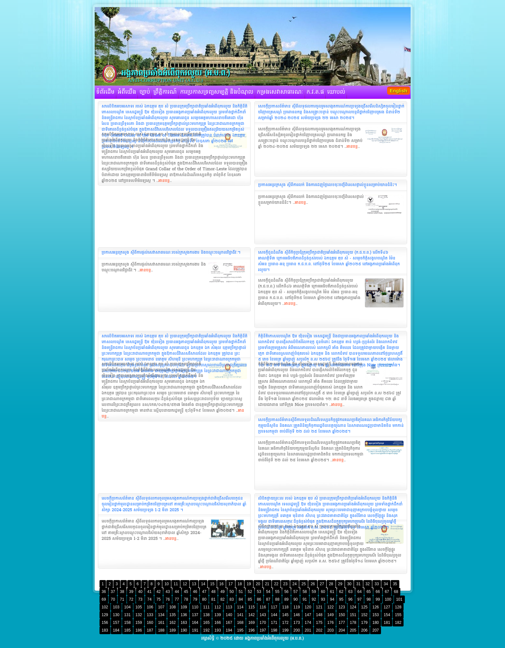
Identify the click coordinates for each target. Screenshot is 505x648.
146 (296, 615)
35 (395, 584)
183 (105, 630)
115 (251, 607)
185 (127, 630)
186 (139, 630)
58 (304, 591)
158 (127, 622)
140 (229, 615)
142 (251, 615)
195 (240, 630)
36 (104, 591)
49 (222, 591)
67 (387, 591)
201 (308, 630)
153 (375, 615)
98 (369, 599)
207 (375, 630)
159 (139, 622)
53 (259, 591)
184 (116, 630)
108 (172, 607)
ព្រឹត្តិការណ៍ (165, 92)
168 (240, 622)
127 (387, 607)
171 (274, 622)
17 (230, 584)
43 (168, 591)
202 (319, 630)
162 (172, 622)
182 (398, 622)
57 (295, 591)
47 (204, 591)
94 (332, 599)
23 (285, 584)
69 (104, 599)
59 (314, 591)
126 (375, 607)
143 (263, 615)
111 (206, 607)
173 (296, 622)
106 (150, 607)
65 (369, 591)
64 (359, 591)
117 (274, 607)
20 (258, 584)
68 (396, 591)
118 (285, 607)
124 (353, 607)
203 (330, 630)
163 (184, 622)
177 (341, 622)
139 (217, 615)
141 (240, 615)
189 (172, 630)
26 (312, 584)
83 (232, 599)
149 (330, 615)
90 (295, 599)
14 (203, 584)
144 (274, 615)
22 (276, 584)
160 (150, 622)
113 (229, 607)
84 (241, 599)
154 (387, 615)
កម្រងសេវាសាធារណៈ (280, 92)
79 (195, 599)
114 (240, 607)
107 (161, 607)
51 (241, 591)
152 (364, 615)
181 (387, 622)
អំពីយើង (127, 92)
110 (195, 607)
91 (304, 599)
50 (232, 591)
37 (113, 591)
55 (277, 591)
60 (323, 591)
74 (149, 599)
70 (113, 599)
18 (240, 584)
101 (399, 599)
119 (296, 607)
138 (206, 615)
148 (319, 615)
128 (398, 607)
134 (161, 615)
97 (359, 599)
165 (206, 622)
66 (378, 591)
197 (263, 630)
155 (398, 615)
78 (186, 599)
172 (285, 622)
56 (286, 591)
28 (331, 584)
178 (353, 622)
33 (377, 584)
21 (267, 584)
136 (184, 615)
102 (105, 607)
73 (140, 599)
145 (285, 615)
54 (268, 591)
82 (222, 599)
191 (195, 630)
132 (139, 615)
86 (259, 599)
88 (277, 599)
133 (150, 615)
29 (340, 584)
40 (140, 591)
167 (229, 622)
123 (341, 607)
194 (229, 630)
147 (308, 615)
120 (308, 607)
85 (250, 599)
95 (341, 599)
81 (213, 599)
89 (286, 599)
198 (274, 630)
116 (263, 607)
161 (161, 622)
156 (105, 622)
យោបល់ (336, 92)
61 (332, 591)
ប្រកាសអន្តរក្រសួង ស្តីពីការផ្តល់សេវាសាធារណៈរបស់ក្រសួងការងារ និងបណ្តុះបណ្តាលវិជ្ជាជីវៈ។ (171, 252)
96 (350, 599)
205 (353, 630)
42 (159, 591)
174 (308, 622)
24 (294, 584)
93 (323, 599)
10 (167, 584)
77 (177, 599)
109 (184, 607)
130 (116, 615)
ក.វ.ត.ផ (315, 92)
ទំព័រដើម (105, 92)
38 (122, 591)
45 (186, 591)
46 (195, 591)
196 (251, 630)
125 (364, 607)
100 (388, 599)
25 (303, 584)
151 (353, 615)
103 (116, 607)
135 (172, 615)
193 (217, 630)
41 (149, 591)
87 (268, 599)
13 (194, 584)
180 (375, 622)
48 (213, 591)
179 (364, 622)
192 (206, 630)
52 (250, 591)
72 (131, 599)
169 (251, 622)
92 (314, 599)
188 (161, 630)
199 (285, 630)
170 (263, 622)
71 (122, 599)
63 (350, 591)
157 (116, 622)
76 (168, 599)
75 (159, 599)
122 (330, 607)
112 (217, 607)
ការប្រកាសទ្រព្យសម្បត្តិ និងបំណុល (216, 92)
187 (150, 630)
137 (195, 615)
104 (127, 607)
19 (249, 584)
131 (127, 615)
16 (221, 584)
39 (131, 591)
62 (341, 591)
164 (195, 622)
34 (386, 584)
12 (185, 584)
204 (341, 630)
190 (184, 630)
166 (217, 622)
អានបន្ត (164, 180)
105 (139, 607)
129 (105, 615)
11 (176, 584)
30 (349, 584)
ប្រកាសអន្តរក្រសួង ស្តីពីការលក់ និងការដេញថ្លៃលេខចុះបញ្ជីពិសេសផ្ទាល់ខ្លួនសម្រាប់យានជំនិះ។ (327, 185)
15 (212, 584)
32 (368, 584)
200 (296, 630)
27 (322, 584)
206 (364, 630)
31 (358, 584)
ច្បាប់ (144, 92)
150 (341, 615)
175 (319, 622)
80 (204, 599)
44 (177, 591)
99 (378, 599)
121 (319, 607)
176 (330, 622)
